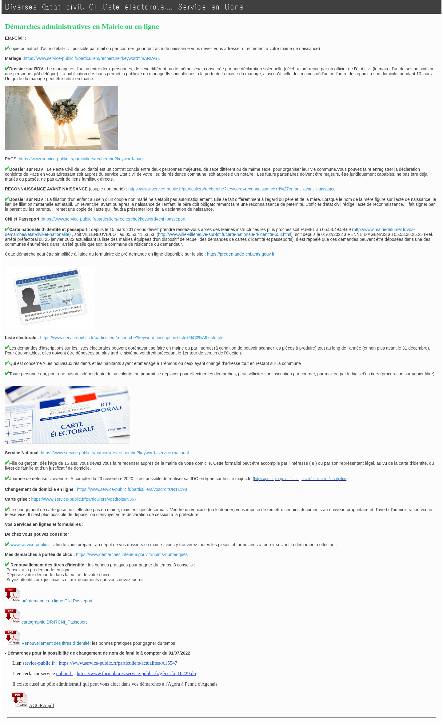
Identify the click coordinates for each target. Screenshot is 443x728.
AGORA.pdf (41, 705)
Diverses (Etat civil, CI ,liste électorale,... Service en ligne (124, 7)
